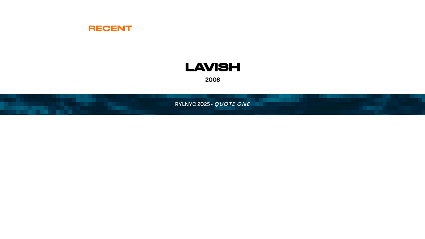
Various (313, 28)
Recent (110, 28)
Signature (247, 28)
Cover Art (174, 28)
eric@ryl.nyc (32, 7)
